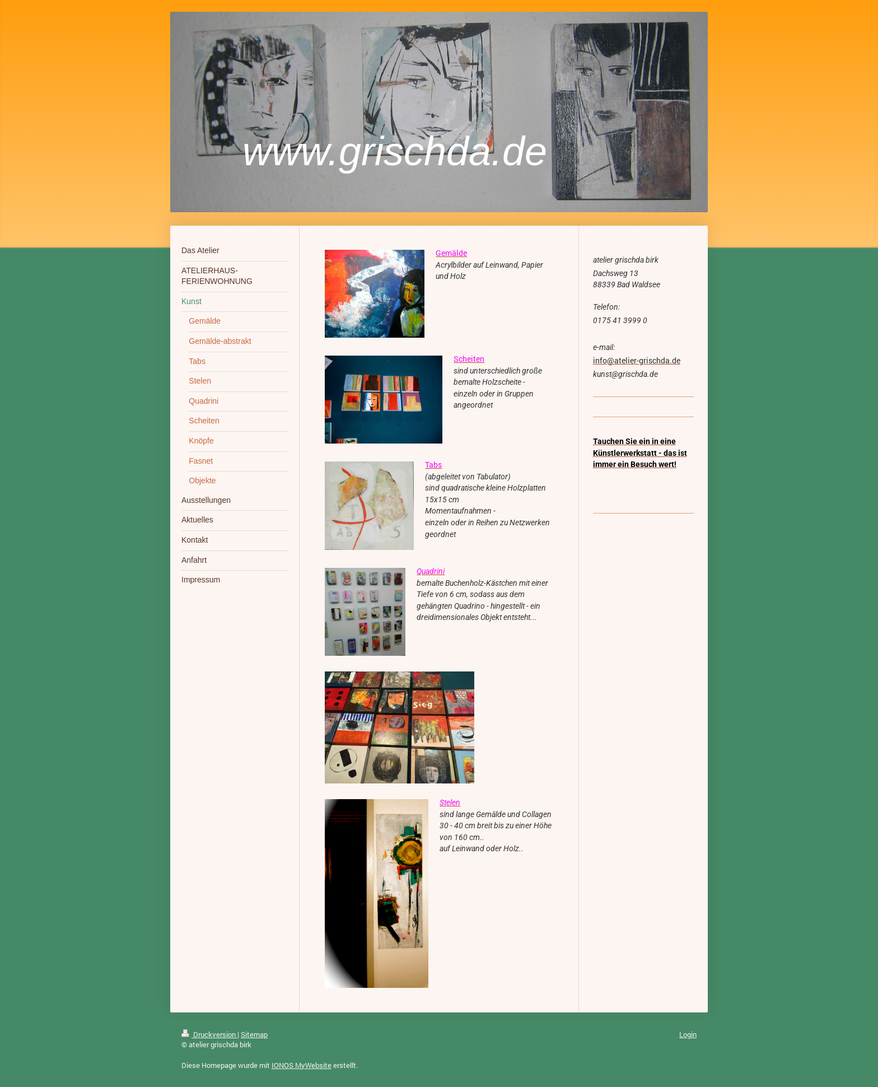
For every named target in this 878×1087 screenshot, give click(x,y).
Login (688, 1034)
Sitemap (254, 1034)
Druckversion (209, 1034)
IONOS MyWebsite (301, 1065)
